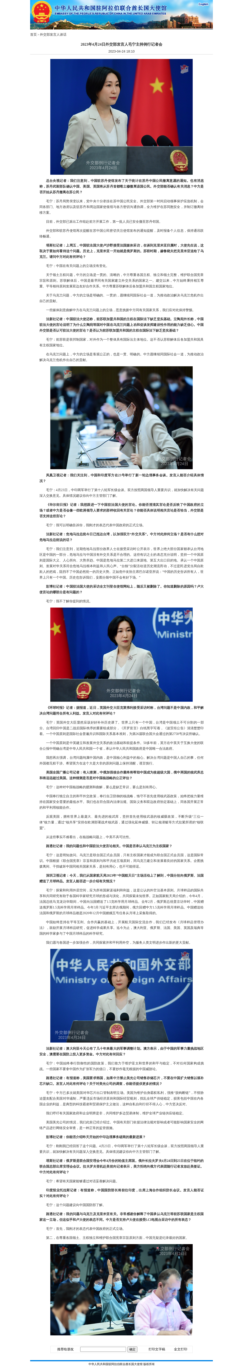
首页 (33, 34)
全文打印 (180, 1349)
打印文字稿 (157, 1349)
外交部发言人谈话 (53, 34)
